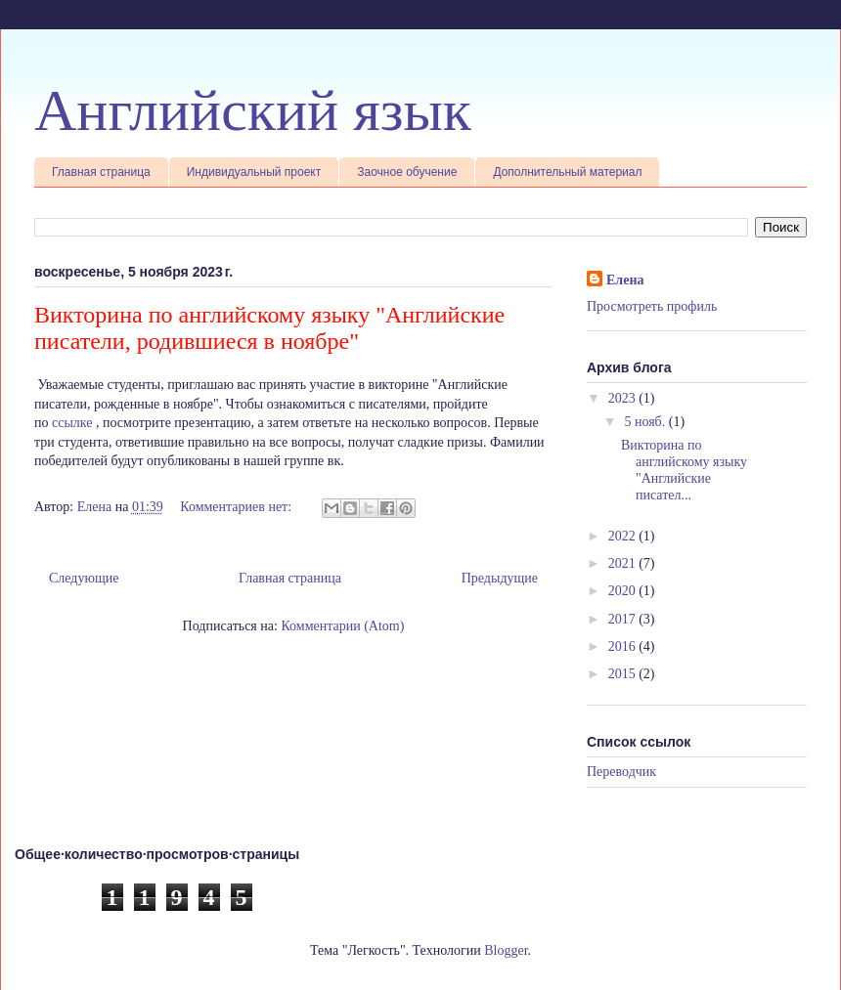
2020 (624, 590)
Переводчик (621, 771)
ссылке (72, 422)
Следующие (83, 578)
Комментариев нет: (237, 506)
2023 (624, 398)
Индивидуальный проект (254, 172)
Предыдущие (500, 578)
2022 (624, 536)
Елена (624, 280)
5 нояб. (646, 421)
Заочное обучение (407, 172)
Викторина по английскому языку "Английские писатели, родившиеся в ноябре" (269, 328)
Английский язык (252, 110)
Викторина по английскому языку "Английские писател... (684, 469)
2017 (624, 619)
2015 (624, 674)
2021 (624, 563)
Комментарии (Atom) (342, 626)
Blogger (505, 950)
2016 (624, 646)
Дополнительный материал (567, 172)
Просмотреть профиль (652, 306)
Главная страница (101, 172)
